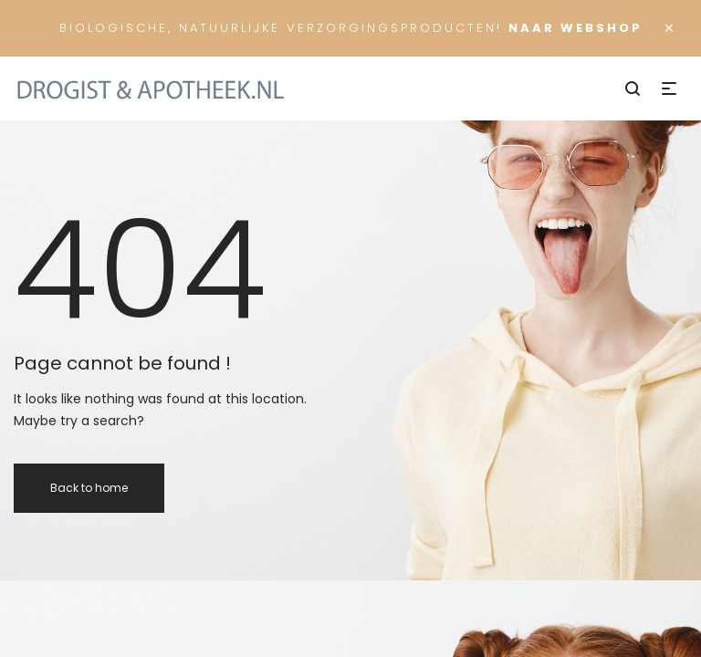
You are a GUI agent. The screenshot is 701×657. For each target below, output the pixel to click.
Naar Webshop (575, 27)
